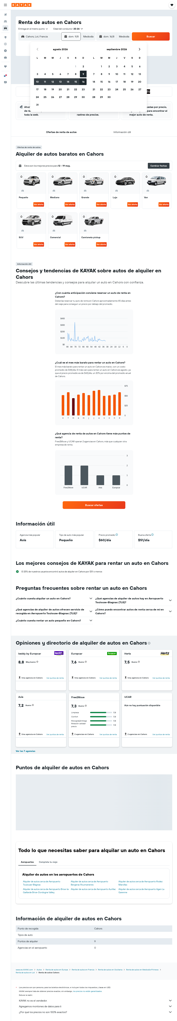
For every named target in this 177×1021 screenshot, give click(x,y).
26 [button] (52, 97)
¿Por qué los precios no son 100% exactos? (95, 1012)
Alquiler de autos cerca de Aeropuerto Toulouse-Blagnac (41, 883)
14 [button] (68, 81)
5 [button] (52, 74)
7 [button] (68, 74)
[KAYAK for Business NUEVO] (5, 57)
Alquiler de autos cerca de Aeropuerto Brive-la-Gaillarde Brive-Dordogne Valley (46, 891)
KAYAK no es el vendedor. (95, 1000)
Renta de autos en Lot (25, 972)
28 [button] (67, 97)
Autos (39, 969)
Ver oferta (38, 204)
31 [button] (37, 104)
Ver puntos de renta (55, 678)
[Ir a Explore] (5, 37)
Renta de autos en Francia (83, 969)
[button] (5, 4)
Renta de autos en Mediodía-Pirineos (142, 969)
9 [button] (83, 74)
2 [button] (83, 66)
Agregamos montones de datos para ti (95, 1006)
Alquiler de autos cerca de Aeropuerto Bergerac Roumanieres (89, 883)
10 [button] (37, 81)
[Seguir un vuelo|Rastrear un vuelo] (5, 44)
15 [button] (75, 81)
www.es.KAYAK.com (24, 969)
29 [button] (75, 97)
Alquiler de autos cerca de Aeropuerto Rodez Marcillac (140, 883)
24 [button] (37, 97)
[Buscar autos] (5, 28)
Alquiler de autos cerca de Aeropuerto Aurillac (93, 889)
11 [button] (45, 81)
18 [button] (45, 89)
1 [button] (75, 66)
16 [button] (83, 81)
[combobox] (33, 28)
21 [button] (68, 89)
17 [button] (37, 89)
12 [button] (53, 81)
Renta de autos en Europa (57, 969)
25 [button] (45, 97)
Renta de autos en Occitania (110, 969)
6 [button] (60, 74)
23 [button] (83, 89)
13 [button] (60, 81)
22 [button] (75, 89)
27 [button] (60, 97)
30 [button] (83, 97)
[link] (94, 505)
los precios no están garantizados (87, 991)
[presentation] (149, 643)
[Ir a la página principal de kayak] (21, 5)
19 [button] (53, 89)
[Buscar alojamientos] (5, 21)
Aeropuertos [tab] (27, 862)
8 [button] (75, 74)
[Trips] (5, 66)
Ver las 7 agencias (25, 751)
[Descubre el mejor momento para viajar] (5, 50)
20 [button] (60, 89)
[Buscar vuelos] (5, 15)
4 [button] (45, 74)
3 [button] (37, 74)
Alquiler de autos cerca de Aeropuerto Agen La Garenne (141, 891)
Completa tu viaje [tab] (48, 862)
